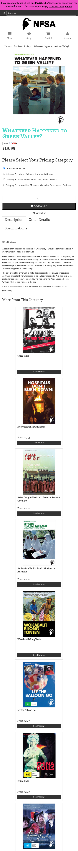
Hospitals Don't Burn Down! (31, 427)
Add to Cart (39, 206)
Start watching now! (60, 7)
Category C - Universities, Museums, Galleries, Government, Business (37, 185)
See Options (39, 372)
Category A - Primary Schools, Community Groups (28, 174)
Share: (10, 143)
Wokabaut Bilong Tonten (29, 639)
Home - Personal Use (14, 168)
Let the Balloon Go (26, 710)
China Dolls (23, 781)
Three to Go (23, 356)
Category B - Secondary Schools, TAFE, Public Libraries (30, 179)
